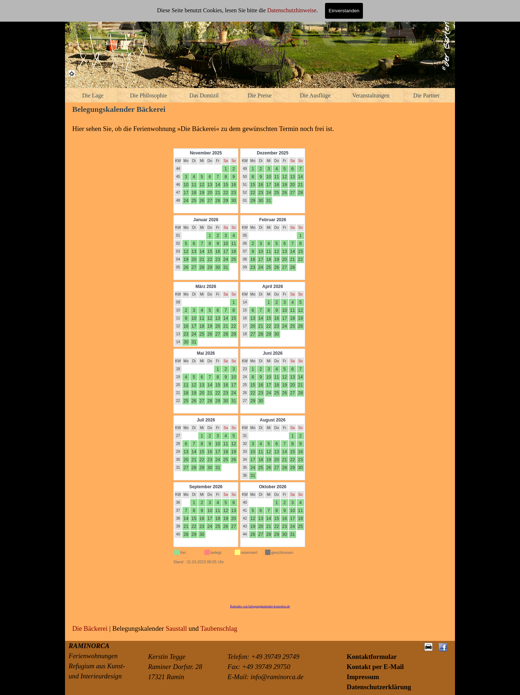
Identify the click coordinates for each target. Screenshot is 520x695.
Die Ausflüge (315, 95)
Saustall (176, 628)
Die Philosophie (148, 95)
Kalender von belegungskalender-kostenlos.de (260, 606)
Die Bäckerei (90, 628)
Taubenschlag (218, 628)
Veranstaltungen (370, 95)
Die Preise (260, 95)
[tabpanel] (260, 129)
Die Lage (92, 95)
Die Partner (426, 95)
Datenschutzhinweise (291, 10)
